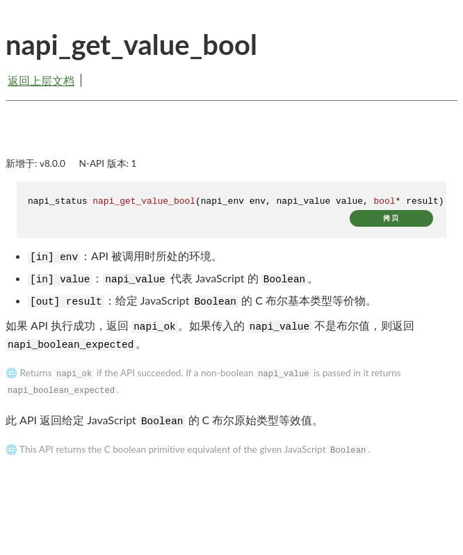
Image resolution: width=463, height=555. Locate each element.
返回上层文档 (41, 80)
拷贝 (391, 218)
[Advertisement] (231, 140)
